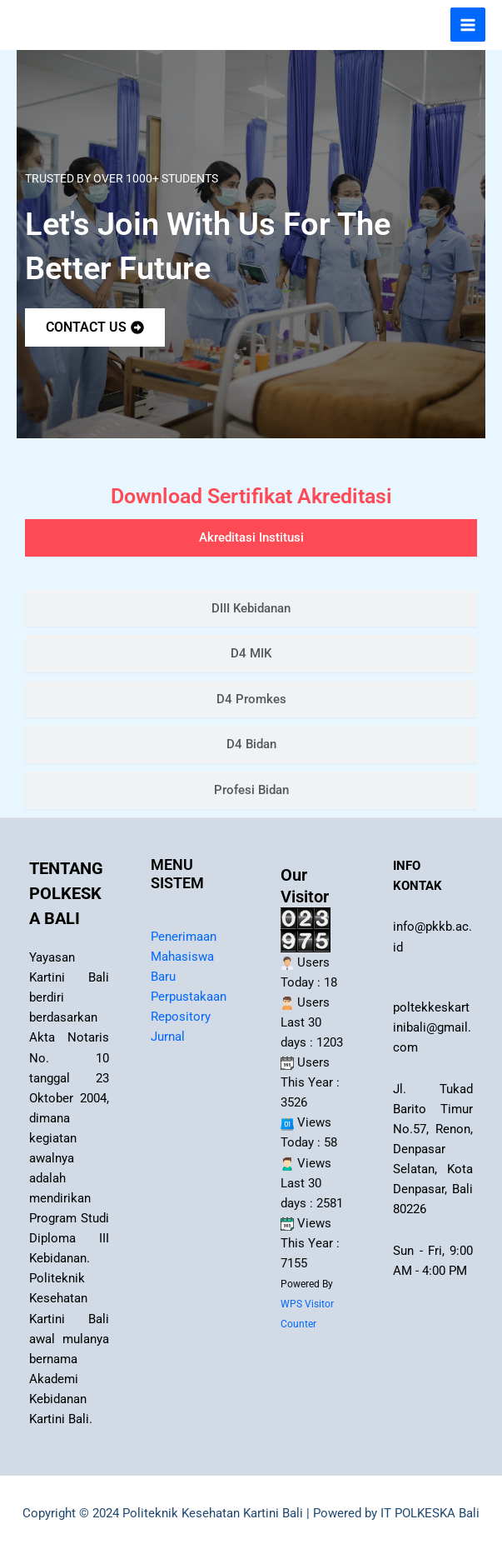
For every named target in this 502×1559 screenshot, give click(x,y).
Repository (181, 1016)
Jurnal (168, 1036)
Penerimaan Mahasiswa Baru (183, 956)
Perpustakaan (188, 996)
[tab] (251, 538)
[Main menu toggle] (467, 24)
